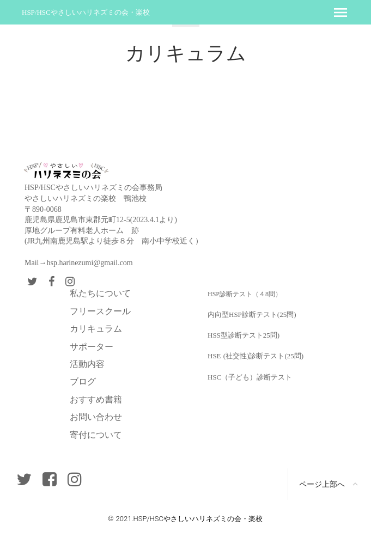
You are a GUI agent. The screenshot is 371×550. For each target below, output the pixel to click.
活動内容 (87, 364)
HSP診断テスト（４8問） (245, 294)
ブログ (83, 381)
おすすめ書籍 (96, 399)
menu (340, 12)
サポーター (91, 346)
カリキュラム (96, 328)
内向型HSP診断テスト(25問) (252, 314)
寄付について (96, 435)
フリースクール (100, 311)
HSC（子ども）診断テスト (250, 377)
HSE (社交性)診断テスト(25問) (255, 356)
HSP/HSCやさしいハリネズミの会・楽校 (86, 12)
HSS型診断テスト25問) (243, 335)
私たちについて (100, 293)
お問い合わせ (96, 416)
